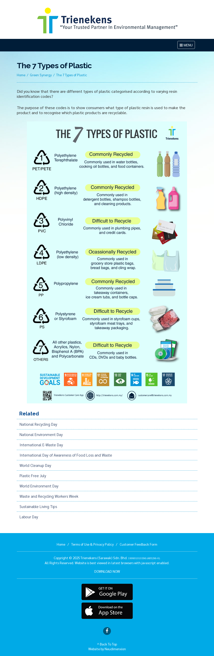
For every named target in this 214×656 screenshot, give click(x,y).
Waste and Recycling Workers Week (49, 496)
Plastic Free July (33, 475)
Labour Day (29, 516)
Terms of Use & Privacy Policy (92, 544)
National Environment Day (41, 434)
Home (21, 74)
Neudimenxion (115, 648)
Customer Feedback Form (138, 544)
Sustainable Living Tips (38, 506)
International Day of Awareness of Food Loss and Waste (66, 455)
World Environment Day (39, 485)
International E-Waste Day (41, 444)
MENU (187, 45)
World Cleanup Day (35, 465)
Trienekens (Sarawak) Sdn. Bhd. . (120, 557)
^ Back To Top (107, 644)
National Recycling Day (38, 424)
